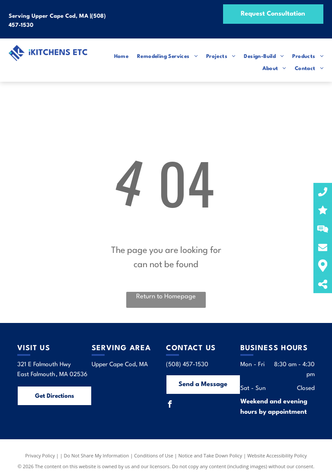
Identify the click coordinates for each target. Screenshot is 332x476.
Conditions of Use (153, 455)
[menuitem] (117, 57)
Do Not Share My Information (96, 455)
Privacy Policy (40, 455)
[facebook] (169, 405)
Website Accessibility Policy (277, 455)
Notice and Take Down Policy (211, 455)
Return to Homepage (166, 297)
